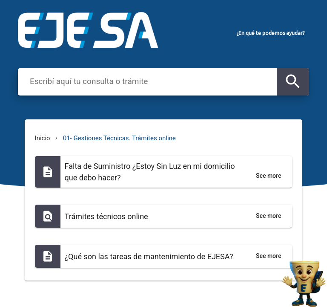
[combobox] (149, 81)
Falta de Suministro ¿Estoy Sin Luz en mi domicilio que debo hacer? (150, 172)
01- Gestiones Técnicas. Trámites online (119, 138)
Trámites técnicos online (106, 216)
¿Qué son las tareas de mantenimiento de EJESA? (149, 256)
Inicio (42, 138)
